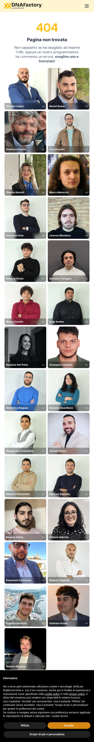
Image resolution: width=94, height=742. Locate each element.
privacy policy (77, 694)
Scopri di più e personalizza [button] (47, 734)
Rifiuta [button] (25, 725)
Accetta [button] (69, 725)
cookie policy (52, 694)
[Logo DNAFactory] (23, 6)
